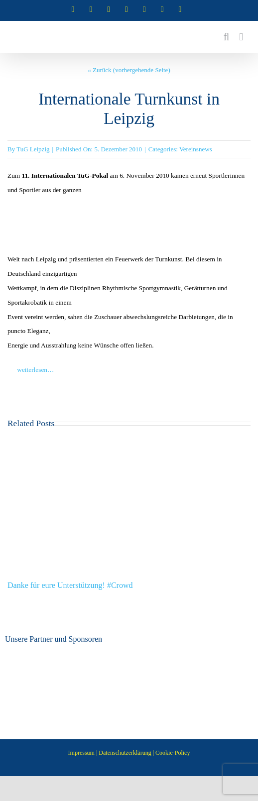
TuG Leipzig (32, 149)
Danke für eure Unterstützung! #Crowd (69, 585)
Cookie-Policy (172, 752)
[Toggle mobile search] (227, 37)
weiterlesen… (30, 369)
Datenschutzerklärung (125, 752)
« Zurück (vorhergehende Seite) (129, 70)
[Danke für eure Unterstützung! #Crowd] (129, 440)
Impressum (81, 752)
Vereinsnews (195, 149)
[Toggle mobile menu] (241, 37)
